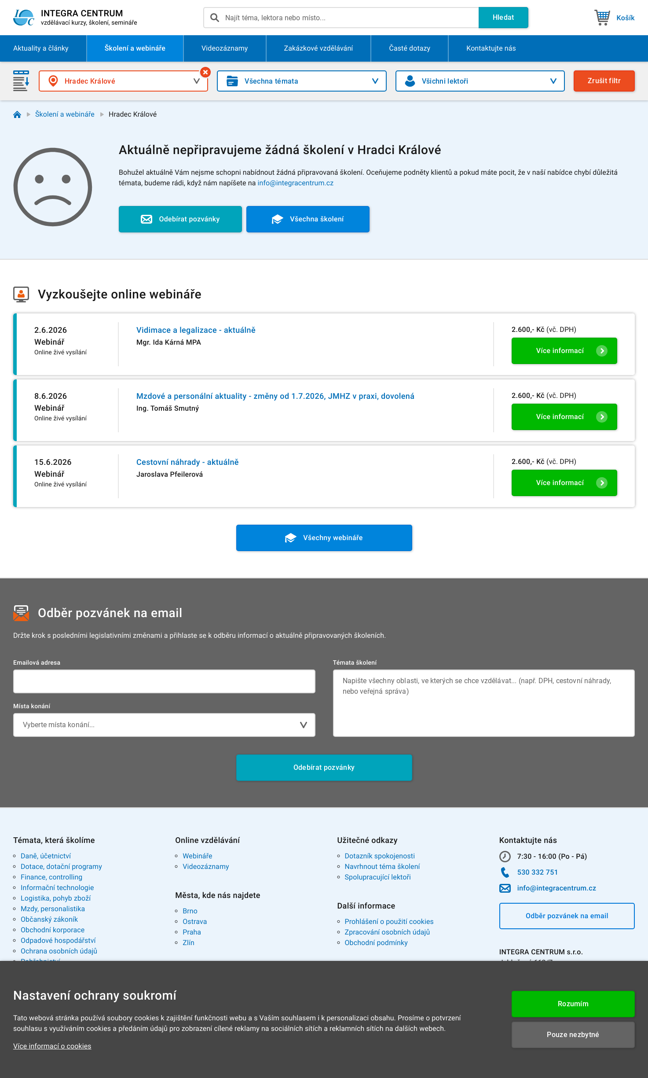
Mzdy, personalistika (53, 909)
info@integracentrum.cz (296, 183)
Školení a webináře (65, 114)
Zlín (188, 942)
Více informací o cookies (52, 1046)
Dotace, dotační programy (61, 866)
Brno (190, 911)
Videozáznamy (206, 866)
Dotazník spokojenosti (380, 856)
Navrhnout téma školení (382, 866)
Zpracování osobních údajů (387, 932)
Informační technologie (57, 887)
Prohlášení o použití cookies (389, 921)
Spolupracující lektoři (378, 877)
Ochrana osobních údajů (59, 951)
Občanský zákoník (49, 919)
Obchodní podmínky (376, 942)
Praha (192, 932)
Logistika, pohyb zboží (56, 898)
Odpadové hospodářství (58, 940)
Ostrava (195, 921)
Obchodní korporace (52, 930)
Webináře (197, 856)
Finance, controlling (51, 877)
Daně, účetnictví (46, 856)
